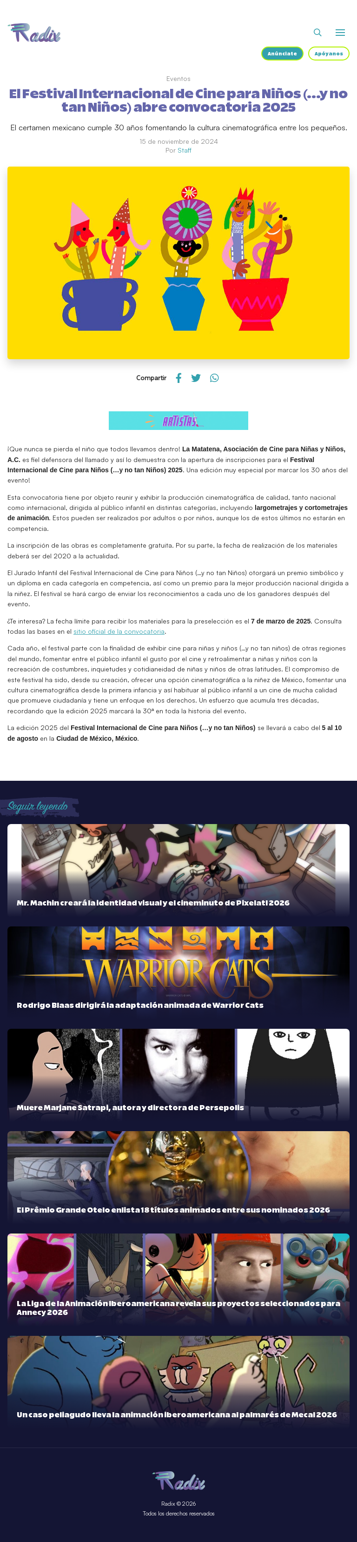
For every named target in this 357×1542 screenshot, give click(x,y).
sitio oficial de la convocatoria (119, 631)
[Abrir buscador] (318, 32)
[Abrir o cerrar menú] (340, 32)
